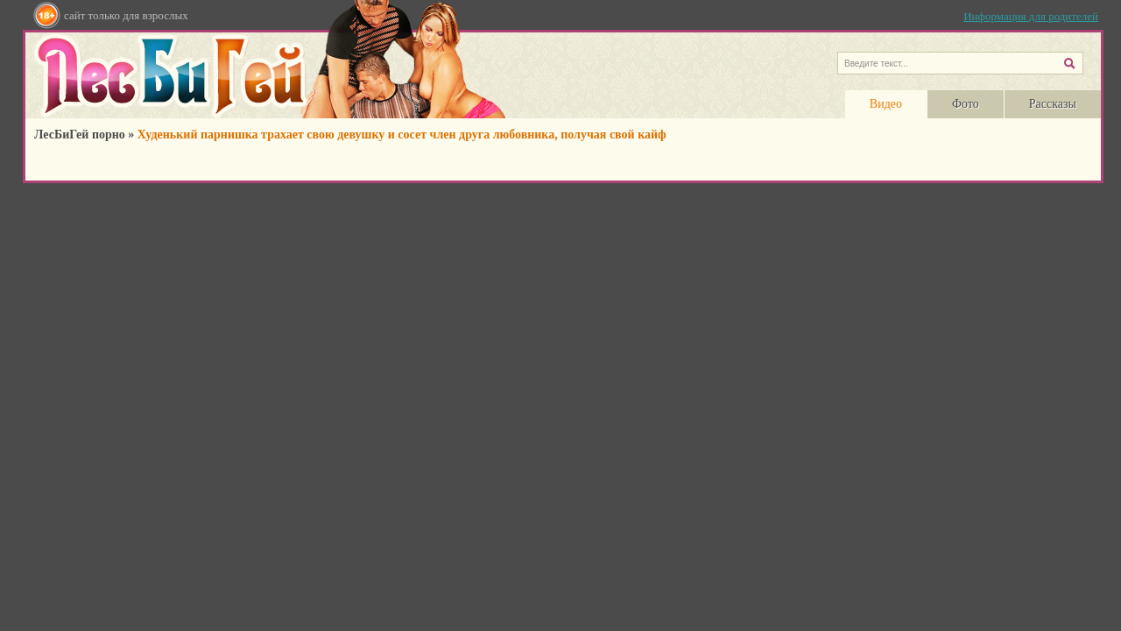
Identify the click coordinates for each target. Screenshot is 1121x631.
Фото (965, 103)
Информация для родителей (1030, 16)
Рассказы (1052, 103)
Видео (886, 103)
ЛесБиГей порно (79, 134)
